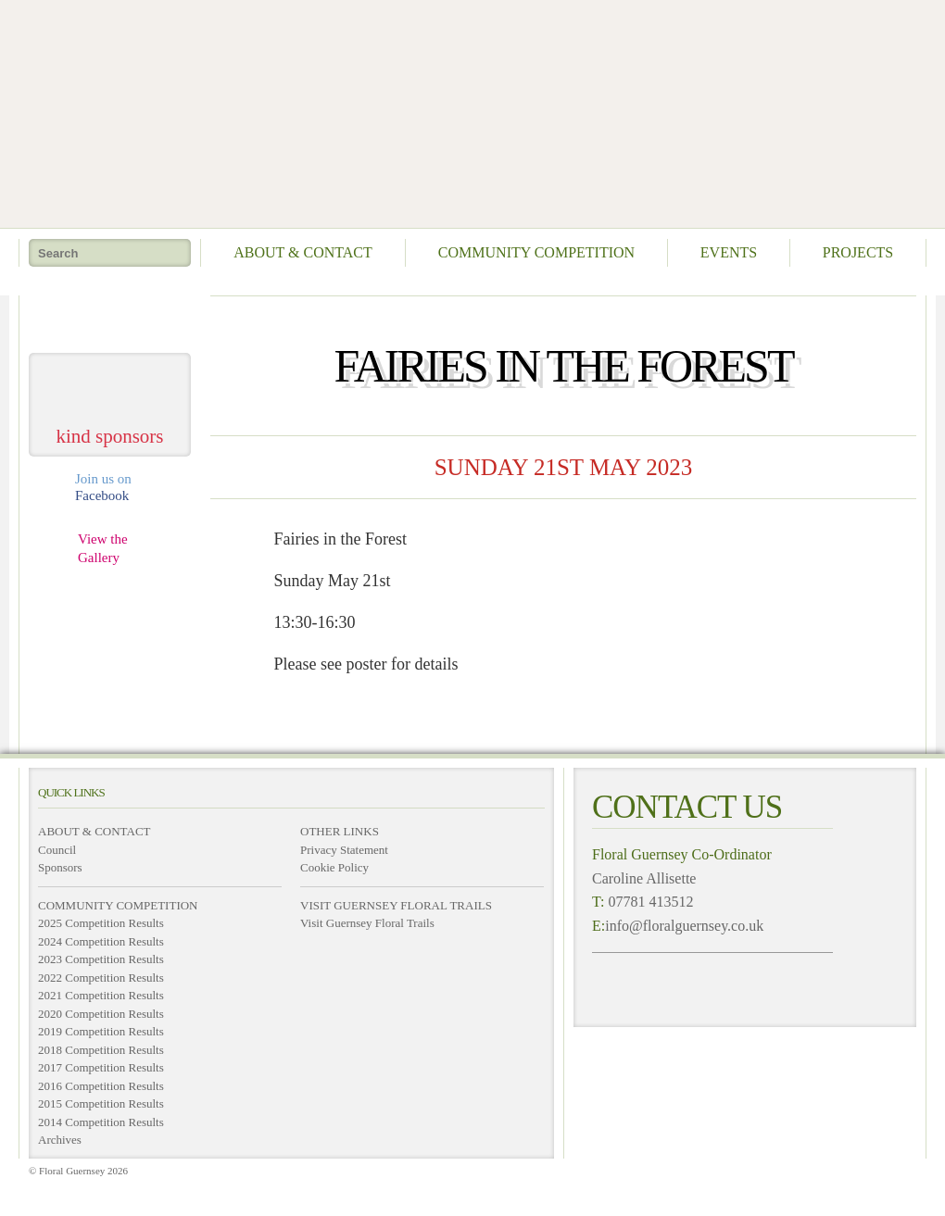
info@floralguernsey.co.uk (684, 926)
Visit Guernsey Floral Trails (367, 923)
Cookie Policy (334, 867)
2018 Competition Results (101, 1050)
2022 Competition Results (101, 977)
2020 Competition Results (101, 1014)
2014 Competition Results (101, 1122)
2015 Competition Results (101, 1103)
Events (728, 252)
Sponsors (60, 867)
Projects (858, 252)
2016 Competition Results (101, 1086)
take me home (110, 317)
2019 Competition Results (101, 1031)
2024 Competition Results (101, 941)
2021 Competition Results (101, 995)
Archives (60, 1140)
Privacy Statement (344, 850)
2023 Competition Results (101, 959)
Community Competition (536, 252)
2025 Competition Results (101, 923)
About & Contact (302, 252)
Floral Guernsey (466, 111)
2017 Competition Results (101, 1067)
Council (57, 850)
